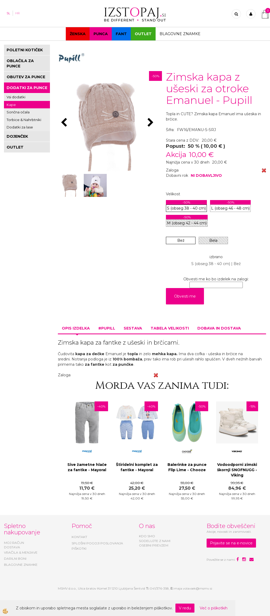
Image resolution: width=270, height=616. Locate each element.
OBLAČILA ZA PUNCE (20, 63)
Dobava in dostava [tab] (219, 328)
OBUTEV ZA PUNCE (26, 77)
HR (17, 13)
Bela (213, 240)
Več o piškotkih (213, 608)
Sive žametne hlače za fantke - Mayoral (87, 467)
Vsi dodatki (16, 97)
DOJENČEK (17, 136)
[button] (151, 122)
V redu (185, 608)
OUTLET (143, 33)
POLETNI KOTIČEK (25, 50)
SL (8, 13)
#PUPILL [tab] (106, 328)
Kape (11, 105)
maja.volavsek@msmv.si (193, 588)
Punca (101, 33)
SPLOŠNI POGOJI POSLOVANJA (97, 543)
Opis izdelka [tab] (76, 328)
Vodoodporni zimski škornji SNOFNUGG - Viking (237, 470)
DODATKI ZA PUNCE (27, 87)
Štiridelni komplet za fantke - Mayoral (137, 467)
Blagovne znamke (180, 33)
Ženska (78, 33)
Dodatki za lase (20, 127)
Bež (180, 240)
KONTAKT (79, 537)
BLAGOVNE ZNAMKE (21, 565)
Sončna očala (18, 112)
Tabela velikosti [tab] (170, 328)
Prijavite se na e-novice (231, 543)
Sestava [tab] (133, 328)
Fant (121, 33)
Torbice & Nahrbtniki (24, 120)
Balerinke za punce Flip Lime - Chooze (187, 467)
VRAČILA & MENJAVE (21, 552)
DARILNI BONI (15, 559)
